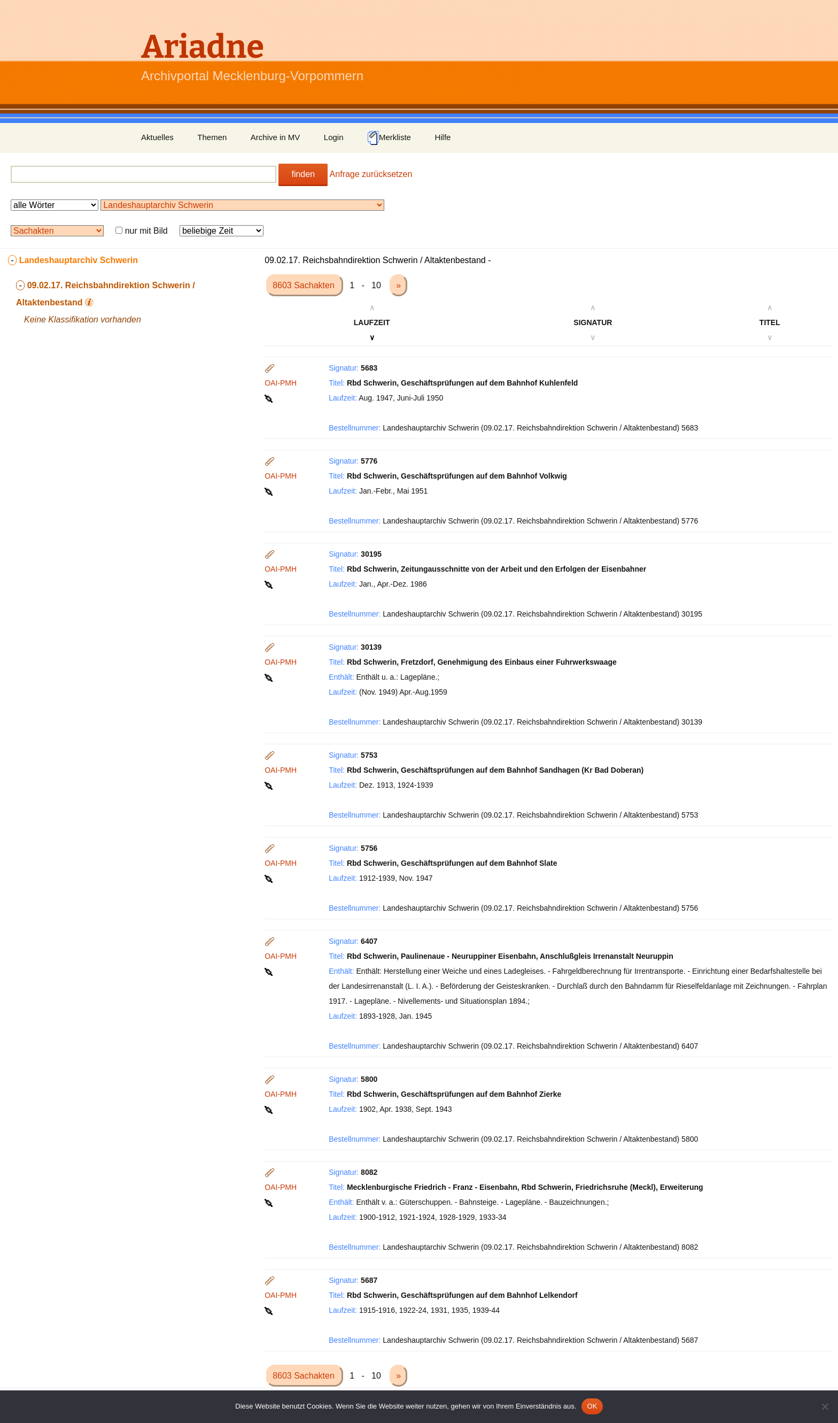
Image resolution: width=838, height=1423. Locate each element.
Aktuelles (157, 137)
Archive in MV (275, 137)
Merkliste (389, 138)
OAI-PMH (281, 383)
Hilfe (442, 137)
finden (303, 174)
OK (592, 1406)
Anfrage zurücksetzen (371, 174)
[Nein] (824, 1406)
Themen (212, 137)
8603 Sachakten (305, 285)
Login (334, 137)
